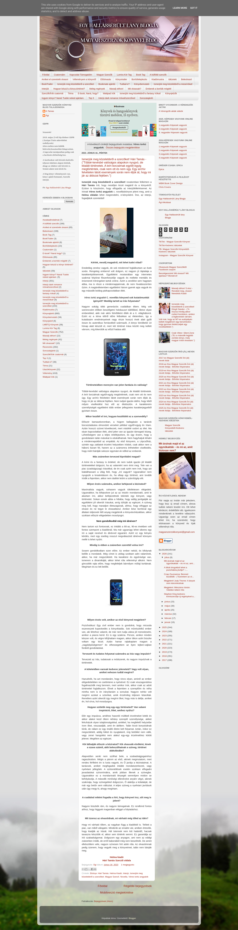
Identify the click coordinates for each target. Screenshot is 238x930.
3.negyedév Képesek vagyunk (173, 129)
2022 (164, 640)
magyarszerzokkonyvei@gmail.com (177, 532)
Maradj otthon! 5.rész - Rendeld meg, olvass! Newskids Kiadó (182, 290)
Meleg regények (97, 88)
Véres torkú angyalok (138, 877)
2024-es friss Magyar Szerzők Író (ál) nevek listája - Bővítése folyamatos (176, 403)
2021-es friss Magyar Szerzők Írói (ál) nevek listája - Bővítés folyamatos (176, 384)
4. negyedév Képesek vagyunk (173, 132)
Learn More (180, 8)
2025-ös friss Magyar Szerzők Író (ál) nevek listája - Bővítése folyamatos (176, 409)
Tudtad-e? (125, 84)
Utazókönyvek (49, 369)
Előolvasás (106, 79)
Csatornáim (59, 74)
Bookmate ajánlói (107, 84)
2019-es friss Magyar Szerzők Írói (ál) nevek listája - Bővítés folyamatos (176, 371)
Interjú (126, 873)
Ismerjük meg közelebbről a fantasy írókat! (140, 93)
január (168, 622)
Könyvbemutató (141, 84)
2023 (164, 635)
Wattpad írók (109, 93)
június (168, 601)
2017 (164, 660)
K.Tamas (50, 111)
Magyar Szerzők (104, 74)
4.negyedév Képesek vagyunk (173, 158)
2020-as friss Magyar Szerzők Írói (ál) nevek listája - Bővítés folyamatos (176, 378)
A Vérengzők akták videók (171, 111)
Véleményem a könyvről (84, 79)
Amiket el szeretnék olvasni (55, 79)
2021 (164, 644)
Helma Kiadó (116, 873)
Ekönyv (93, 873)
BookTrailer (47, 84)
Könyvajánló (48, 313)
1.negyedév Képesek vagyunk (173, 125)
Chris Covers (165, 187)
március (169, 614)
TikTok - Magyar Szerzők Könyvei (174, 241)
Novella (123, 877)
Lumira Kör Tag (124, 74)
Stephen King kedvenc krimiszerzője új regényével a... (179, 595)
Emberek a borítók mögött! (158, 88)
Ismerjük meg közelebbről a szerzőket (75, 84)
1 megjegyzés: (128, 865)
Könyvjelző (48, 321)
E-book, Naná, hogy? (88, 93)
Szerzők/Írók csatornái (52, 93)
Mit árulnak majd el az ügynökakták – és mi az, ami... (179, 562)
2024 (164, 631)
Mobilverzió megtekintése (116, 892)
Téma (70, 93)
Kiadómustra (158, 79)
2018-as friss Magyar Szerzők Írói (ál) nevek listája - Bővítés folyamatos (176, 365)
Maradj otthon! (116, 88)
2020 (164, 648)
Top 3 (91, 98)
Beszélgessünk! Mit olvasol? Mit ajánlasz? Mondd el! (174, 274)
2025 (164, 627)
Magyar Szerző (112, 877)
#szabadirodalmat (51, 220)
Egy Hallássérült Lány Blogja (58, 187)
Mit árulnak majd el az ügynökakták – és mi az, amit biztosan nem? (176, 447)
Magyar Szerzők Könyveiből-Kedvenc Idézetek (174, 428)
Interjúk (45, 88)
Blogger (132, 918)
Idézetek (172, 79)
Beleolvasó (186, 79)
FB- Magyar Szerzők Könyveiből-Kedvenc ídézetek (174, 250)
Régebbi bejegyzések (138, 886)
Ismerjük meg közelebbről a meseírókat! (173, 84)
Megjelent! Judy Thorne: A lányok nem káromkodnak (179, 582)
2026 (164, 554)
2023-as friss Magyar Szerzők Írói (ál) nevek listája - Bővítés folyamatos (176, 396)
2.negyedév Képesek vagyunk (173, 150)
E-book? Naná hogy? (53, 253)
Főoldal (45, 74)
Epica (161, 169)
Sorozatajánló (146, 98)
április (168, 610)
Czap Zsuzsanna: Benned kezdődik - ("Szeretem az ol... (179, 575)
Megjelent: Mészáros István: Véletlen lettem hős (177, 588)
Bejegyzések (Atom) (103, 901)
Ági (47, 115)
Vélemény (47, 373)
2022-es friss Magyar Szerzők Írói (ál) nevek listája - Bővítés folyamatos (176, 390)
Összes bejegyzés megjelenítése (123, 147)
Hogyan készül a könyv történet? (58, 264)
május (168, 606)
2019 (164, 652)
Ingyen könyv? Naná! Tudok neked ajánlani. (63, 98)
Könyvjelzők (171, 93)
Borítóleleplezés (139, 79)
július (167, 557)
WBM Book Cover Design (171, 183)
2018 (164, 656)
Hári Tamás (103, 873)
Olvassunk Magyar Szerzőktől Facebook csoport (173, 268)
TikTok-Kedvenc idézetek (170, 245)
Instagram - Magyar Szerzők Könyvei (176, 255)
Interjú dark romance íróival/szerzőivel (116, 98)
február (168, 618)
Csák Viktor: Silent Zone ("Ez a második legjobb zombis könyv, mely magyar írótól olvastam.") (183, 337)
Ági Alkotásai (165, 202)
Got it (193, 8)
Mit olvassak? (134, 88)
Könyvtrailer (121, 79)
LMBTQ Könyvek (51, 324)
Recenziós (48, 347)
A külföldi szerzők (158, 74)
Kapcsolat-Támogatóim (81, 74)
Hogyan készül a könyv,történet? (69, 88)
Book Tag (140, 74)
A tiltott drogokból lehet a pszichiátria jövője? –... (176, 568)
